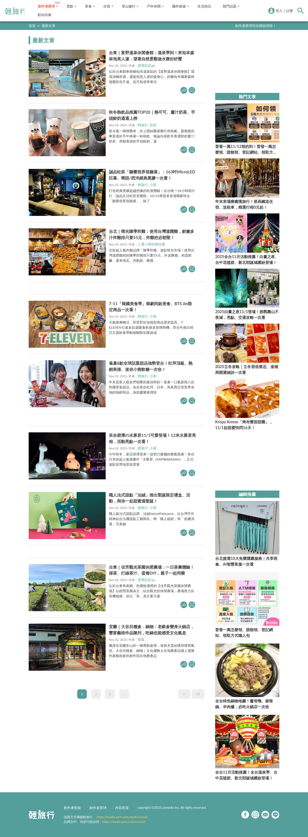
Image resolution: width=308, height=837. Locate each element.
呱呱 (141, 639)
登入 (279, 11)
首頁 (32, 26)
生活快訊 (204, 6)
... (124, 694)
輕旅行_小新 (147, 185)
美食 (90, 6)
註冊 (289, 11)
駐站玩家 (45, 15)
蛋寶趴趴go (146, 65)
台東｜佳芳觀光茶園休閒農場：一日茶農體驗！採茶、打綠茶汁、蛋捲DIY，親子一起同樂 (151, 570)
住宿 (108, 6)
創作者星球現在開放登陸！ (255, 26)
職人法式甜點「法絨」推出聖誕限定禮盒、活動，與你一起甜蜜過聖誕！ (149, 498)
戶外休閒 (155, 6)
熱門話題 (231, 6)
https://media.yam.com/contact (124, 822)
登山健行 (130, 6)
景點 (71, 6)
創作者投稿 (72, 808)
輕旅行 (15, 11)
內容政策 (122, 808)
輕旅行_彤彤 (147, 125)
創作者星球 (48, 6)
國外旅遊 (180, 6)
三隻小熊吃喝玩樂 (151, 244)
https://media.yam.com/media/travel (121, 817)
